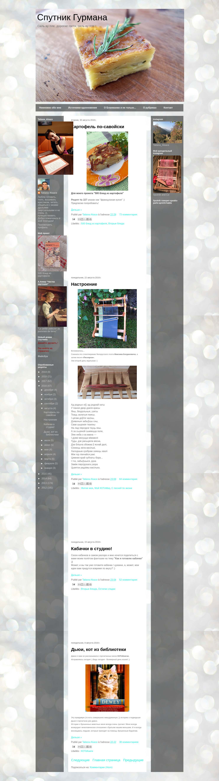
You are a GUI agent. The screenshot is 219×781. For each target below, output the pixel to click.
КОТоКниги (87, 751)
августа (48, 408)
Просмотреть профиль (45, 226)
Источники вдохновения (82, 107)
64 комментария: (128, 479)
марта (48, 459)
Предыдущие (133, 760)
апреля (48, 454)
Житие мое (87, 488)
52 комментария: (128, 580)
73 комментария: (128, 214)
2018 (44, 376)
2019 (44, 372)
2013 (44, 483)
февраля (49, 463)
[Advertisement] (107, 251)
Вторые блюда (116, 223)
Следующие (80, 760)
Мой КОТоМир (102, 488)
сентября (49, 403)
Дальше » (76, 210)
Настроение (84, 284)
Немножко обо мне (50, 107)
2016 (44, 386)
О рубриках (149, 107)
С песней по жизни (121, 488)
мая (46, 449)
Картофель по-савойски (97, 126)
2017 (44, 381)
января (48, 468)
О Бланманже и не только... (120, 107)
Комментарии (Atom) (101, 767)
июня (47, 445)
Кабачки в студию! (91, 548)
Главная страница (106, 760)
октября (49, 399)
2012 (44, 487)
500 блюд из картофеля (94, 223)
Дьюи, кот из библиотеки (98, 649)
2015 (44, 474)
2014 (44, 478)
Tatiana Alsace (49, 193)
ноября (48, 394)
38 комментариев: (129, 742)
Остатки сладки (106, 589)
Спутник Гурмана (72, 17)
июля (47, 440)
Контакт (168, 107)
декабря (49, 390)
